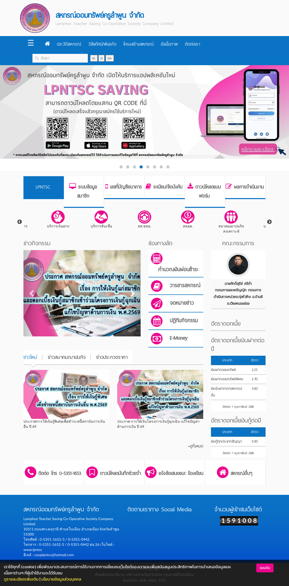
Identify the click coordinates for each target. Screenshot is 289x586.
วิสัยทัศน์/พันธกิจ (102, 44)
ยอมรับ (265, 568)
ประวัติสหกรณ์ (69, 44)
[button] (32, 293)
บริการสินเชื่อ (101, 219)
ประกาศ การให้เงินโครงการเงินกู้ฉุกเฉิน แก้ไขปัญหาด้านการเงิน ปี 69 (158, 424)
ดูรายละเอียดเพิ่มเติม (21, 579)
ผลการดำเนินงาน (249, 187)
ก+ (110, 58)
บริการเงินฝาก (58, 219)
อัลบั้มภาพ (169, 44)
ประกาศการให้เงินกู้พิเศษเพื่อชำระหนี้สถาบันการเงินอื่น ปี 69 (64, 424)
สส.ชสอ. (144, 219)
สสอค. (187, 219)
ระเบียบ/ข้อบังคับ (167, 187)
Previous (19, 222)
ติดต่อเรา (192, 44)
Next (269, 222)
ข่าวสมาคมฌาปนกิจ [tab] (67, 357)
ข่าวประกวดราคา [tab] (112, 357)
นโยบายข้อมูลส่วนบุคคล (61, 579)
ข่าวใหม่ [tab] (30, 357)
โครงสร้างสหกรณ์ (138, 44)
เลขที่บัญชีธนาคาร (126, 187)
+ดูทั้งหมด (195, 446)
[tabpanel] (144, 219)
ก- (94, 58)
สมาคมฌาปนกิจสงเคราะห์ (231, 221)
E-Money (179, 338)
